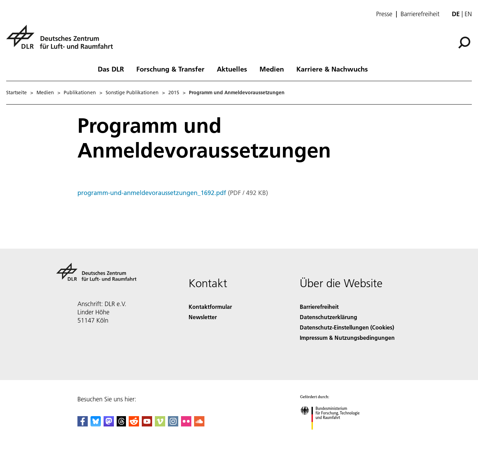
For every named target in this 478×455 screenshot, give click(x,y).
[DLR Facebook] (82, 424)
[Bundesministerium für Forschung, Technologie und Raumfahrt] (333, 436)
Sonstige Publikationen (132, 92)
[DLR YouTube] (147, 424)
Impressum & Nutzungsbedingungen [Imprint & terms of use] (347, 337)
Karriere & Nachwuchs (332, 68)
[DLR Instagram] (173, 424)
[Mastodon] (109, 424)
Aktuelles (232, 68)
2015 (173, 92)
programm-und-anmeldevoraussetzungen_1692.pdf (151, 193)
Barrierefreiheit (420, 14)
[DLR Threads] (121, 424)
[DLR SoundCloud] (199, 424)
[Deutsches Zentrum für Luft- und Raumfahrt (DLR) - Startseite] (62, 41)
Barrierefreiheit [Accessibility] (319, 306)
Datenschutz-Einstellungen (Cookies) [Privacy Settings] (347, 327)
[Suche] (464, 42)
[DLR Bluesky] (96, 424)
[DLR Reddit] (134, 424)
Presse (384, 14)
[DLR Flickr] (186, 424)
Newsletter (203, 317)
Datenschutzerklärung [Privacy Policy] (328, 317)
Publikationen (80, 92)
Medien (271, 68)
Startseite (16, 92)
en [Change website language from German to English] (468, 14)
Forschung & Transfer (170, 68)
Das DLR (111, 68)
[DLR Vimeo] (160, 424)
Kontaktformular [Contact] (210, 306)
